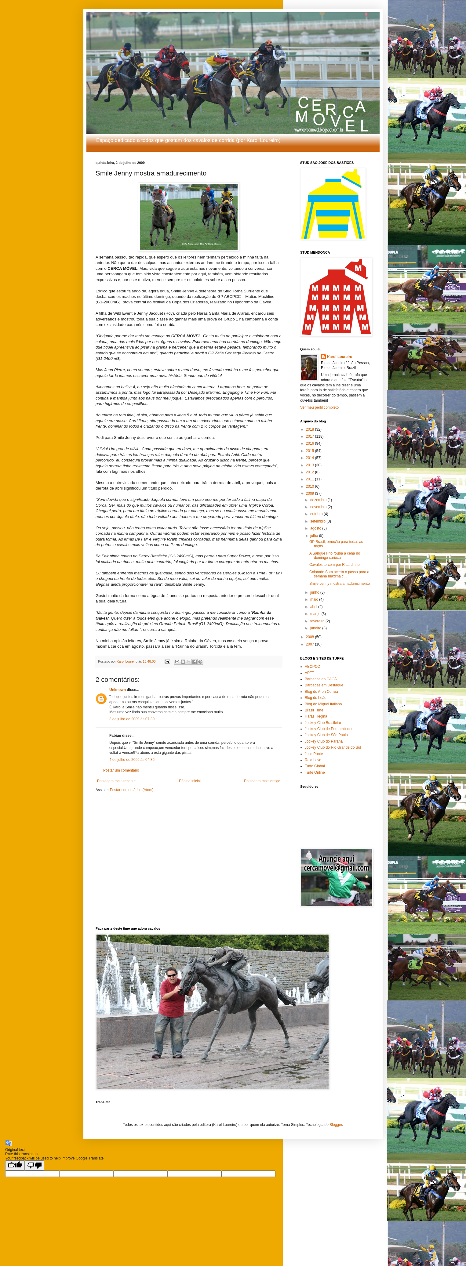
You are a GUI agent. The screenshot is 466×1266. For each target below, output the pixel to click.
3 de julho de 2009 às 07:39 (132, 719)
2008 (310, 637)
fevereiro (318, 621)
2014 (310, 458)
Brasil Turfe (314, 710)
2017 (310, 436)
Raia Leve (313, 760)
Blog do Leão (315, 698)
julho (314, 536)
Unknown (117, 690)
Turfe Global (315, 766)
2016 (310, 443)
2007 (310, 644)
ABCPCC (312, 666)
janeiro (316, 628)
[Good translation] (15, 1165)
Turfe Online (315, 772)
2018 (310, 429)
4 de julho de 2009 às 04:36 (132, 760)
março (316, 614)
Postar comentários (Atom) (132, 790)
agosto (316, 528)
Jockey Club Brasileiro (323, 723)
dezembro (319, 500)
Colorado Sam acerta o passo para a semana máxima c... (339, 574)
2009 (310, 493)
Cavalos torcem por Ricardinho (334, 564)
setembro (318, 521)
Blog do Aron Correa (321, 691)
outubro (317, 514)
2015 (310, 451)
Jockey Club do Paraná (324, 741)
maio (314, 599)
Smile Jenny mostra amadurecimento (339, 583)
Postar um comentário (121, 770)
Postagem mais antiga (262, 781)
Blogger (335, 1125)
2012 (310, 472)
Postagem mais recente (116, 781)
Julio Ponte (314, 754)
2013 (310, 465)
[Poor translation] (34, 1165)
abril (314, 607)
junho (315, 592)
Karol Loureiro (339, 357)
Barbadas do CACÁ (321, 679)
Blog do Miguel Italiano (323, 704)
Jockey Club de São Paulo (326, 735)
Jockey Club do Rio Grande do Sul (333, 747)
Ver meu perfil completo (319, 407)
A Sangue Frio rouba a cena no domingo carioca (334, 555)
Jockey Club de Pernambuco (328, 729)
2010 (310, 486)
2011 (310, 479)
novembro (319, 507)
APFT (309, 673)
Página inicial (190, 781)
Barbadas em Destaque (324, 685)
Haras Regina (316, 716)
